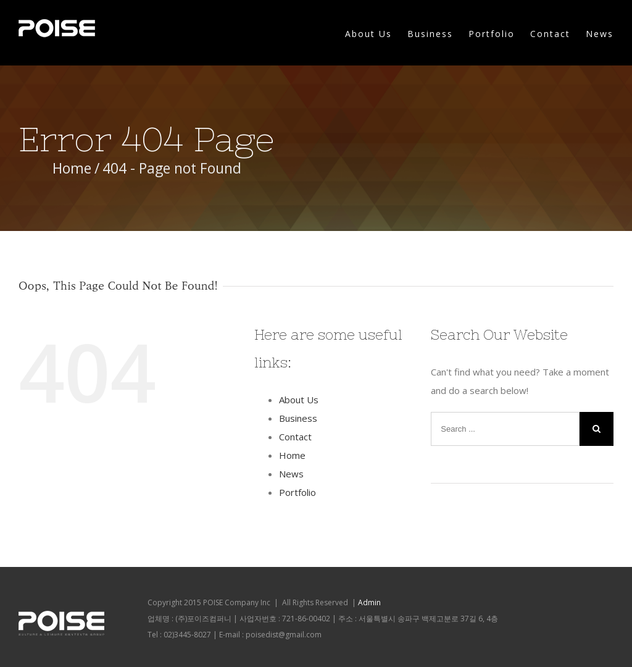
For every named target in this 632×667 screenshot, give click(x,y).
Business (430, 34)
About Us (368, 34)
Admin (369, 602)
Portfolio (491, 34)
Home (292, 455)
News (599, 34)
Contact (550, 34)
